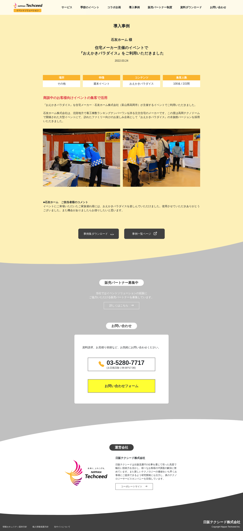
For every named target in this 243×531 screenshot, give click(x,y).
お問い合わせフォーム (121, 386)
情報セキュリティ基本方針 (15, 527)
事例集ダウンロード (99, 233)
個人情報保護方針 (40, 527)
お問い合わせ (218, 7)
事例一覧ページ (144, 233)
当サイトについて (62, 527)
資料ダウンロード (191, 7)
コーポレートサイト (134, 486)
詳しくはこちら (121, 306)
